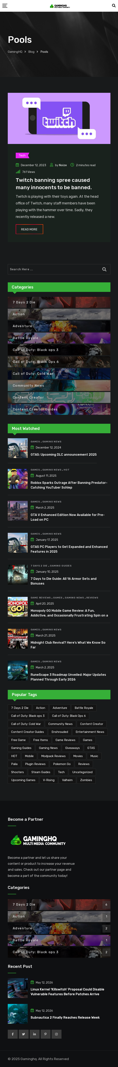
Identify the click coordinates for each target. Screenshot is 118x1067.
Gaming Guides (60, 565)
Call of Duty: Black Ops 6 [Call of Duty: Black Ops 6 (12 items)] (69, 716)
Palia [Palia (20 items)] (14, 764)
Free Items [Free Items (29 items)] (40, 740)
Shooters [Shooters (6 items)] (17, 772)
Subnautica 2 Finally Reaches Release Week (65, 1017)
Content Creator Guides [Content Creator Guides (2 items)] (27, 732)
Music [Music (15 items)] (94, 756)
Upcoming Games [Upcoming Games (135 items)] (23, 780)
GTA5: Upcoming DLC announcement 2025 (64, 454)
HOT (66, 469)
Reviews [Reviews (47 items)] (84, 764)
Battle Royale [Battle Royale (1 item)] (84, 708)
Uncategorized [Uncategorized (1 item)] (82, 772)
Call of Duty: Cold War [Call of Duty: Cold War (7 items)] (26, 724)
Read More (29, 229)
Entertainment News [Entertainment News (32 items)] (90, 732)
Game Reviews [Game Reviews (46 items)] (65, 740)
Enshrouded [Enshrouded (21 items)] (60, 732)
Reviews (92, 597)
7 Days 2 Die (39, 565)
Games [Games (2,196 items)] (87, 740)
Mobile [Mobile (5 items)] (29, 756)
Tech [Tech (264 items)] (61, 772)
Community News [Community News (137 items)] (60, 724)
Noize (63, 165)
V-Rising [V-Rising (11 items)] (49, 780)
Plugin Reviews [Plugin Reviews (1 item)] (35, 764)
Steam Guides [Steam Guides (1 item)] (40, 772)
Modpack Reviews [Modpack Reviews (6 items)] (53, 756)
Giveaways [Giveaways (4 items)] (72, 748)
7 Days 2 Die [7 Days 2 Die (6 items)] (19, 708)
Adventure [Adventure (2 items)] (60, 708)
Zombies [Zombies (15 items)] (86, 780)
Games (35, 441)
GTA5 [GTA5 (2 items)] (91, 748)
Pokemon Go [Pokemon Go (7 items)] (62, 764)
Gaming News (51, 441)
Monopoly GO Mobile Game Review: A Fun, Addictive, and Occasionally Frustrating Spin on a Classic (69, 615)
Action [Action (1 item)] (40, 708)
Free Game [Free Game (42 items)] (18, 740)
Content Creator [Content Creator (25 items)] (91, 724)
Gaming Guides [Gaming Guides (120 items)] (21, 748)
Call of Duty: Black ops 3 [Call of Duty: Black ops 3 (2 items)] (28, 716)
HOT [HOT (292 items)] (14, 756)
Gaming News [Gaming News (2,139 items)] (48, 748)
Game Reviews (41, 597)
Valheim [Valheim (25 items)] (67, 780)
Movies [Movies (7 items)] (78, 756)
